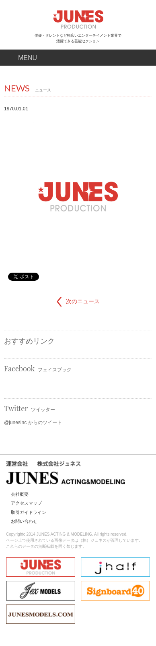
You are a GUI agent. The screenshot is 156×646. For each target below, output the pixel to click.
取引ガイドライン (28, 512)
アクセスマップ (26, 503)
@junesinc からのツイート (33, 422)
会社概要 (20, 494)
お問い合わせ (24, 521)
